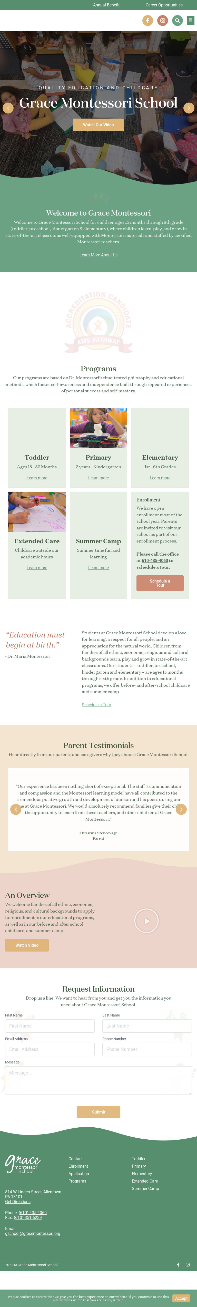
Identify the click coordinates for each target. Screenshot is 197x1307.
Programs (77, 1199)
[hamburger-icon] (190, 20)
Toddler (138, 1177)
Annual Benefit (106, 5)
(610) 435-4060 (33, 1231)
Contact (75, 1177)
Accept (181, 1298)
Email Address (16, 1068)
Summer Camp (145, 1207)
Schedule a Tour (160, 612)
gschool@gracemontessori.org (32, 1252)
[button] (177, 20)
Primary (139, 1184)
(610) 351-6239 (28, 1236)
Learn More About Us (98, 279)
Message (12, 1092)
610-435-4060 (155, 590)
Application (78, 1192)
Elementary (142, 1192)
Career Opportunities (164, 5)
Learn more (37, 507)
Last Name (111, 1045)
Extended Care (145, 1199)
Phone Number (114, 1068)
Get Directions (18, 1220)
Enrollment (78, 1184)
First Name (14, 1045)
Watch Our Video (98, 124)
